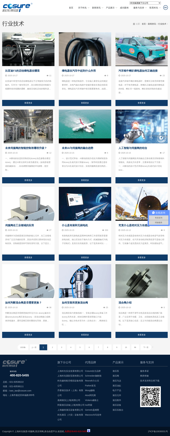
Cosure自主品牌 (93, 371)
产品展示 (110, 7)
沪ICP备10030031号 (158, 431)
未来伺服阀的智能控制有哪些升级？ (26, 148)
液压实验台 (118, 410)
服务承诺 (144, 371)
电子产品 (117, 390)
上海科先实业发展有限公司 (70, 371)
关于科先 (82, 7)
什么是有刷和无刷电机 (75, 225)
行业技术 (162, 24)
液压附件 (117, 400)
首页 (71, 7)
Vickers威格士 (92, 400)
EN (165, 7)
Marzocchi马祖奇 (93, 415)
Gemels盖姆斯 (92, 410)
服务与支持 (138, 7)
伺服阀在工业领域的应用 (19, 225)
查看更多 (28, 103)
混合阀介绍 (125, 302)
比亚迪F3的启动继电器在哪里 (22, 70)
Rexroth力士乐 (92, 380)
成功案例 (124, 7)
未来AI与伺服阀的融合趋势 (77, 148)
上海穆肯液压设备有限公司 (70, 410)
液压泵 (116, 371)
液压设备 (117, 405)
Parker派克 (90, 385)
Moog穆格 (90, 390)
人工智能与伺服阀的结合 (133, 148)
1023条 (23, 347)
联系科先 (153, 7)
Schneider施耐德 (93, 376)
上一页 (33, 347)
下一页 (145, 347)
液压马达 (117, 380)
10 (126, 347)
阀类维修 (144, 376)
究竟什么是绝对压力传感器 (134, 225)
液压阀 (116, 376)
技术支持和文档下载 (149, 380)
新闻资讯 (96, 7)
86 (135, 347)
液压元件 (117, 395)
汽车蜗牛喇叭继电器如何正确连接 (138, 70)
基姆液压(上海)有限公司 (68, 400)
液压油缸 (117, 385)
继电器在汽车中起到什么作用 (79, 70)
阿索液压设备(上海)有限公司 (71, 405)
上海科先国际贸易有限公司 (70, 376)
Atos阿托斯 (90, 395)
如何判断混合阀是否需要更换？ (23, 302)
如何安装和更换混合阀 (75, 302)
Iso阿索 (88, 405)
